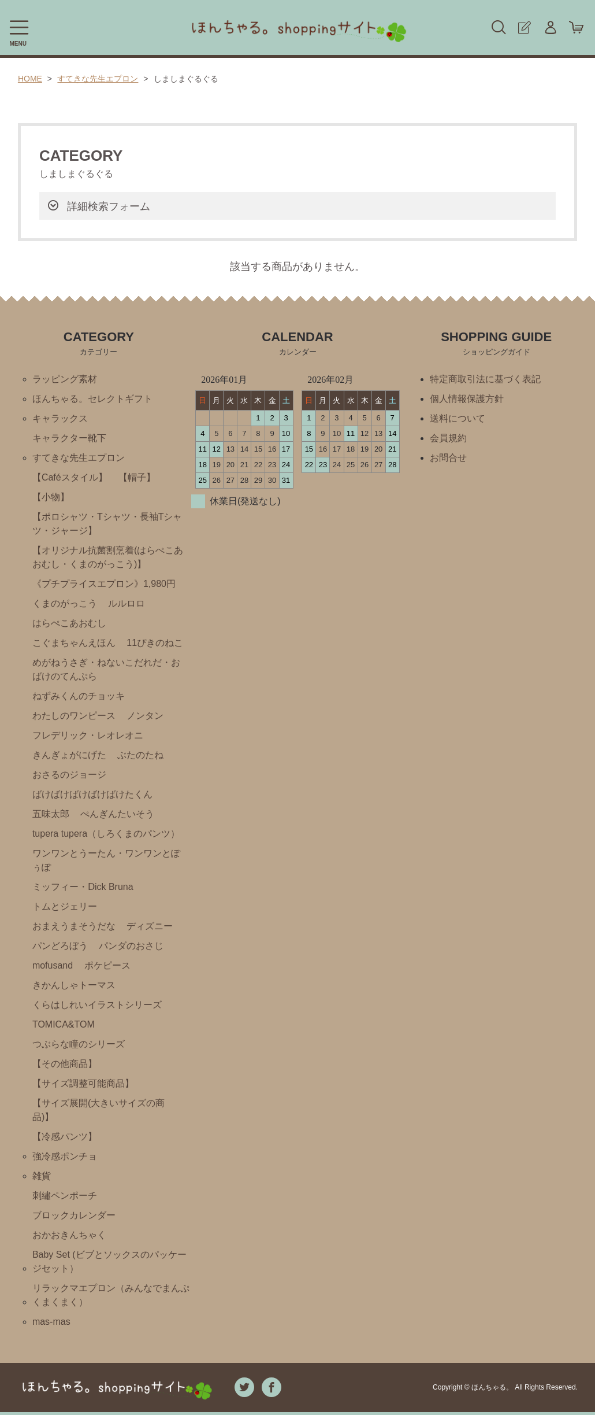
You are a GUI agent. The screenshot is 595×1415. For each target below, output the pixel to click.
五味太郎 (50, 814)
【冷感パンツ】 (64, 1136)
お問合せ (448, 458)
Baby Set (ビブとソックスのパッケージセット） (109, 1261)
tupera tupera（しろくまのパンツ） (106, 833)
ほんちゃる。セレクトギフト (92, 399)
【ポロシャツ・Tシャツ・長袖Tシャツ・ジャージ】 (107, 523)
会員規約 (448, 438)
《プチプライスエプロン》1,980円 (104, 584)
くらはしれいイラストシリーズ (97, 1005)
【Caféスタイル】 (69, 477)
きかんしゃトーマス (74, 985)
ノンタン (145, 716)
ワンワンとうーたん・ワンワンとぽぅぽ (106, 860)
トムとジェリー (64, 906)
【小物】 (50, 497)
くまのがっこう (64, 603)
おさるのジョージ (69, 774)
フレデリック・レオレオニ (87, 735)
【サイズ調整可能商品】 (83, 1083)
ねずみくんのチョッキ (78, 696)
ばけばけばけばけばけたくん (92, 794)
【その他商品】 (64, 1064)
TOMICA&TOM (63, 1024)
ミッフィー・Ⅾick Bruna (82, 887)
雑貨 (41, 1176)
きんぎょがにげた (69, 755)
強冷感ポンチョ (64, 1156)
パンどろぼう (60, 946)
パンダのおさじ (131, 946)
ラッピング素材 (64, 379)
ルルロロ (126, 603)
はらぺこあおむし (69, 623)
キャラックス (60, 418)
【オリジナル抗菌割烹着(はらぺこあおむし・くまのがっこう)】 (107, 557)
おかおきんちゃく (69, 1235)
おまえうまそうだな (74, 926)
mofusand (52, 965)
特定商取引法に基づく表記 (485, 379)
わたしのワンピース (74, 716)
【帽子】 (136, 477)
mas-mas (51, 1322)
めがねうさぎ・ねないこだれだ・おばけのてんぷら (106, 669)
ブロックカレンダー (74, 1215)
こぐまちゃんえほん (74, 643)
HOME (30, 78)
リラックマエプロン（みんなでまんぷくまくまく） (110, 1295)
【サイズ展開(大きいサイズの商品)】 (98, 1110)
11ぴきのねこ (155, 643)
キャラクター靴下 (69, 438)
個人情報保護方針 (467, 399)
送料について (457, 418)
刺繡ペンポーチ (64, 1195)
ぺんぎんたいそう (117, 814)
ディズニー (150, 926)
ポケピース (107, 965)
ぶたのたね (140, 755)
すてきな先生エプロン (97, 78)
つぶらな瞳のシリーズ (78, 1044)
